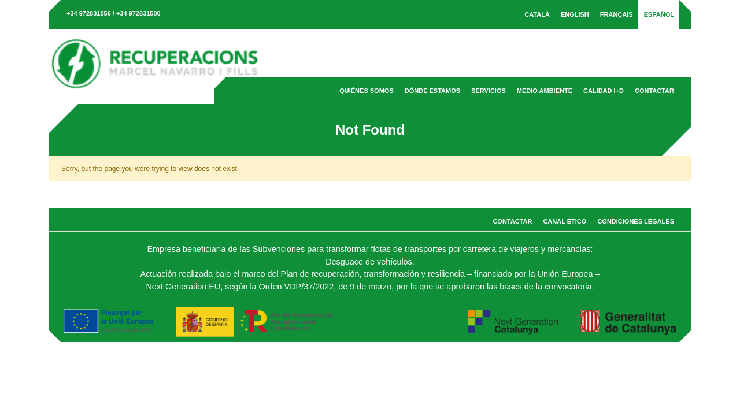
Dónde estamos (432, 90)
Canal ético (564, 221)
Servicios (488, 90)
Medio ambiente (544, 90)
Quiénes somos (366, 90)
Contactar (654, 90)
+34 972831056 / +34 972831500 (113, 13)
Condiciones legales (635, 221)
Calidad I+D (603, 90)
